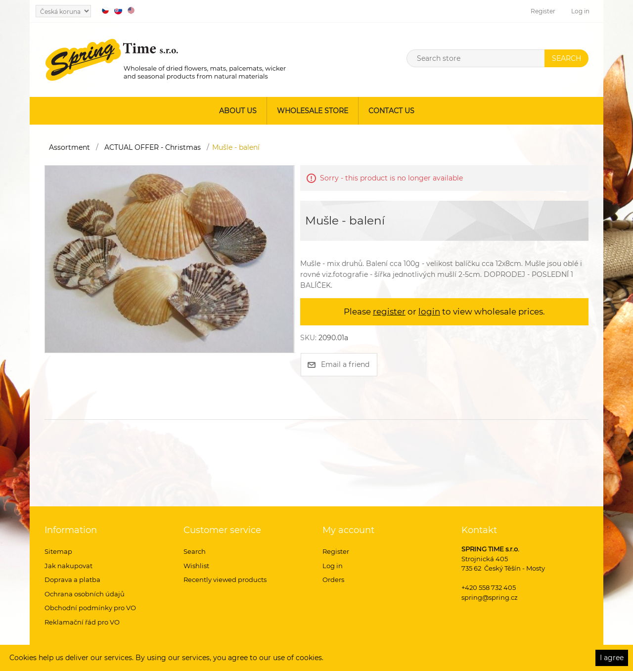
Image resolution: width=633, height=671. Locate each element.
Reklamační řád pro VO (82, 622)
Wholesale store (312, 110)
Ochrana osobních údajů (85, 594)
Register (543, 11)
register (389, 311)
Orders (333, 579)
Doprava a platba (72, 579)
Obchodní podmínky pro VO (90, 608)
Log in (580, 11)
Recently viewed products (225, 579)
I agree (612, 657)
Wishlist (196, 566)
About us (238, 110)
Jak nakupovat (68, 566)
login (429, 311)
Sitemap (58, 551)
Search (194, 551)
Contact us (391, 110)
